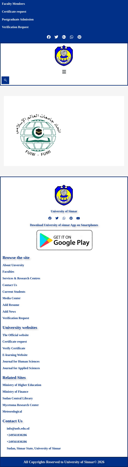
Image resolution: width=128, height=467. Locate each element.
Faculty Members (13, 3)
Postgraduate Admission (18, 19)
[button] (64, 71)
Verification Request (15, 27)
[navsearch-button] (5, 80)
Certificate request (14, 11)
